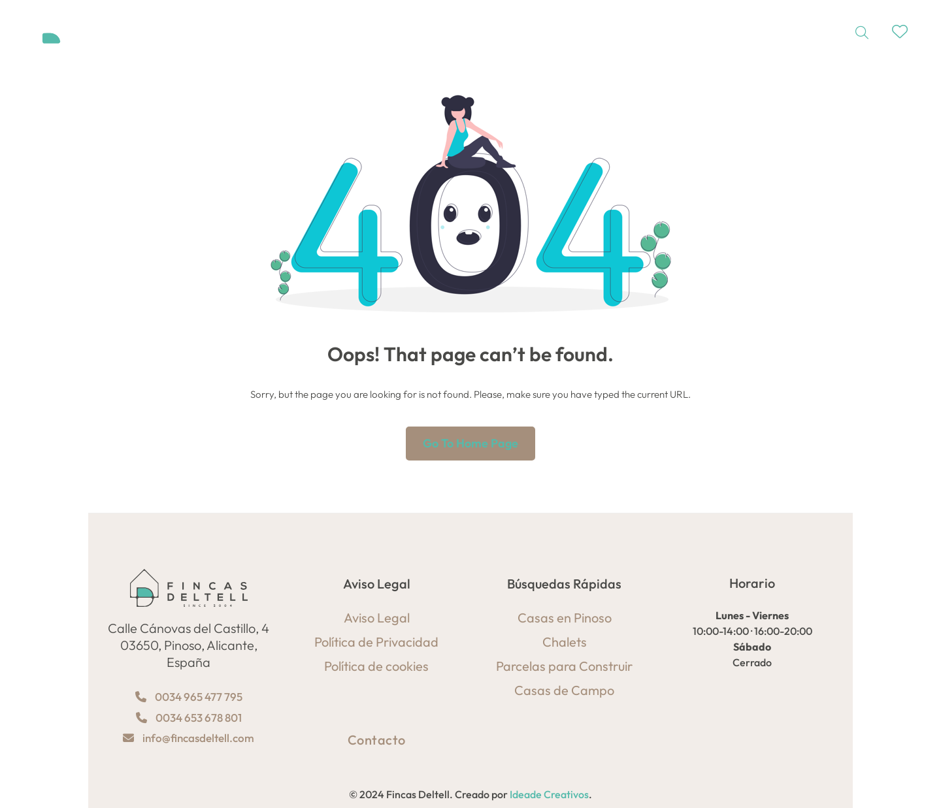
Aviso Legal (377, 617)
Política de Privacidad (376, 642)
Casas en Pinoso (565, 617)
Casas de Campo (564, 690)
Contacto (377, 740)
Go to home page (470, 443)
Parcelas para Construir (564, 666)
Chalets (564, 642)
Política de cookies (376, 666)
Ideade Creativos (549, 794)
